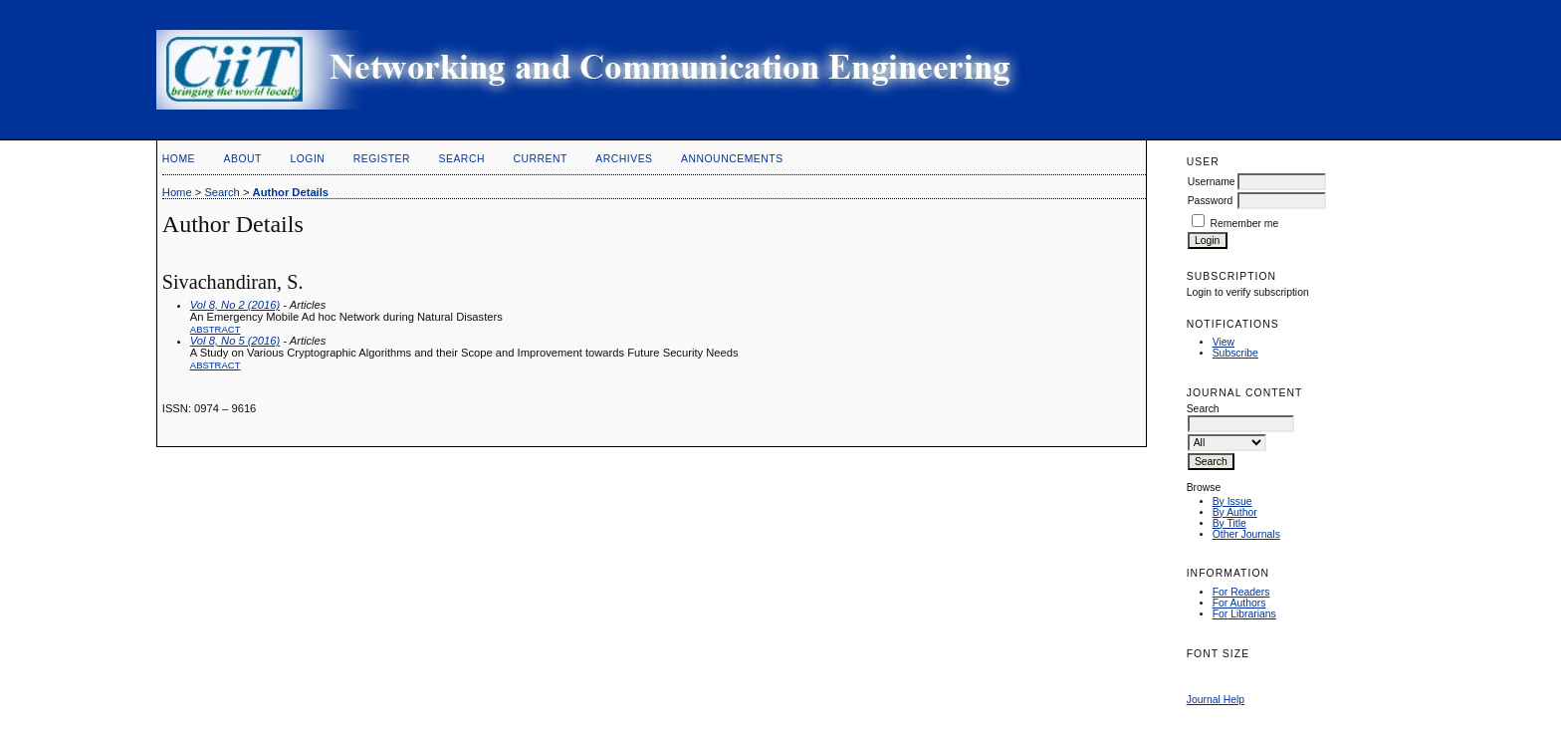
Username (1211, 181)
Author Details (291, 192)
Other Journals (1246, 534)
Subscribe (1235, 353)
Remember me (1245, 223)
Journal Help (1215, 699)
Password (1210, 200)
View (1223, 342)
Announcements (732, 158)
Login (307, 158)
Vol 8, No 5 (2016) (235, 341)
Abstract (215, 329)
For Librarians (1244, 614)
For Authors (1239, 603)
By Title (1229, 523)
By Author (1235, 512)
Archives (623, 158)
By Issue (1232, 501)
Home (178, 158)
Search (462, 158)
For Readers (1241, 592)
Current (539, 158)
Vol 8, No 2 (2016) (235, 305)
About (243, 158)
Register (381, 158)
